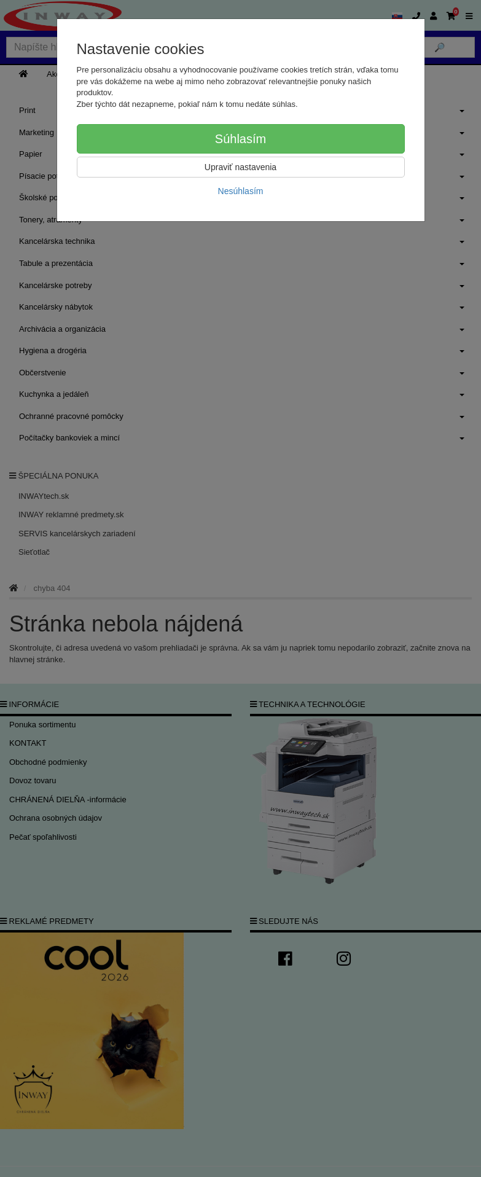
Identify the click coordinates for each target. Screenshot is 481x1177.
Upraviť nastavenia (240, 167)
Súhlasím (240, 139)
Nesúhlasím (241, 191)
